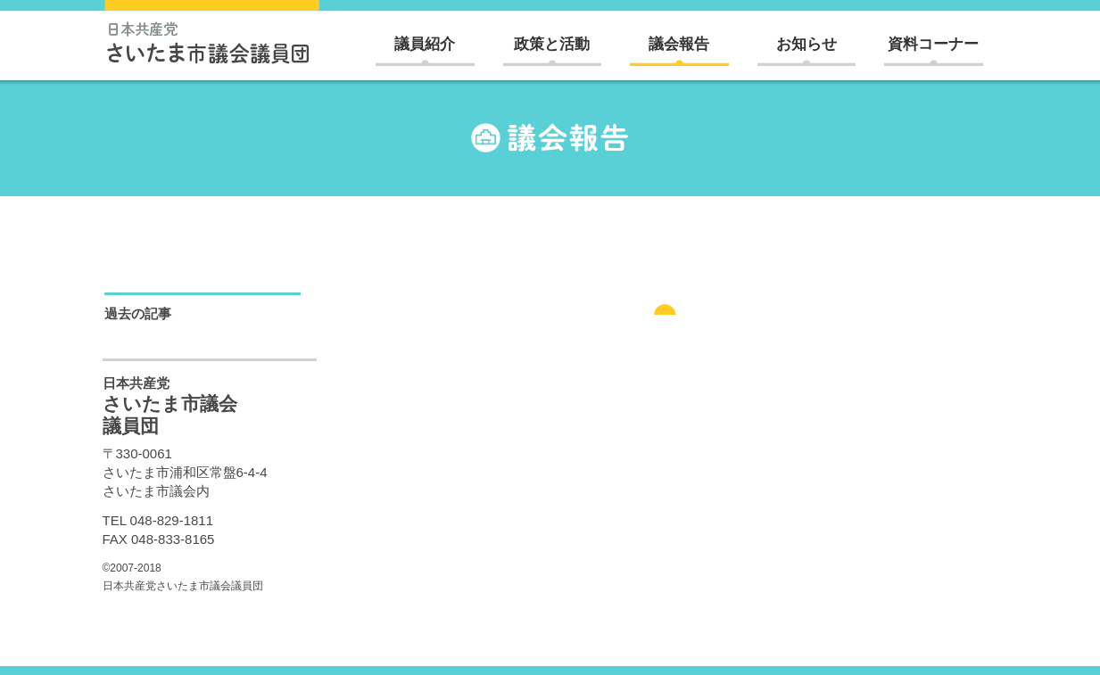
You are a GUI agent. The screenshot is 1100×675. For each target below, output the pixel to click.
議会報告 (679, 44)
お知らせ (806, 44)
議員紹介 (424, 44)
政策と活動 (552, 44)
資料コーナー (933, 44)
